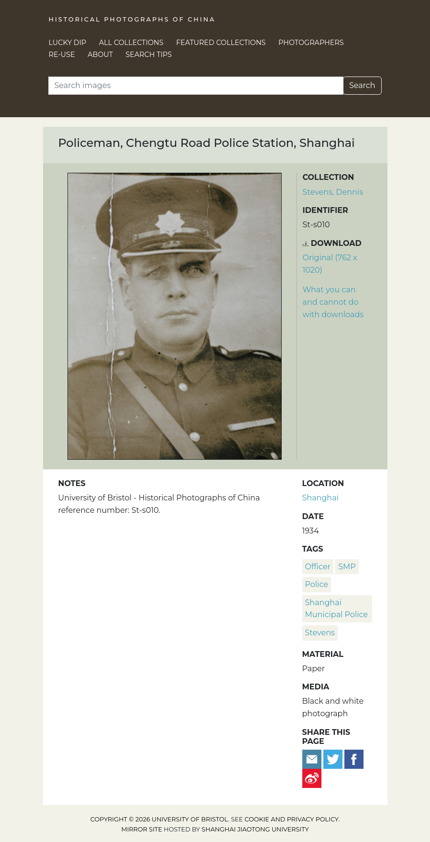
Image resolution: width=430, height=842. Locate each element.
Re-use (62, 54)
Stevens (320, 632)
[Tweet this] (333, 758)
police (316, 584)
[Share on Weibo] (311, 777)
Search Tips (149, 54)
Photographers (311, 42)
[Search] (195, 86)
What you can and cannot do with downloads (333, 302)
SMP (347, 566)
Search (362, 85)
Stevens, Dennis (333, 192)
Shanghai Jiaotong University (255, 829)
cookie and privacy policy (291, 819)
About (100, 54)
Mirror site (141, 829)
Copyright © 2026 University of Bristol (159, 819)
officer (318, 566)
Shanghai (320, 497)
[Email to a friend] (312, 758)
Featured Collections (220, 42)
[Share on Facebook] (354, 758)
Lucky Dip (68, 42)
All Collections (131, 42)
